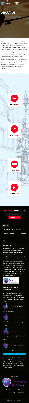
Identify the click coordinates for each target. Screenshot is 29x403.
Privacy (23, 389)
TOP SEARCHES (22, 237)
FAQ (19, 389)
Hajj (4, 241)
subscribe (13, 218)
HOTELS (5, 237)
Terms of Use (11, 392)
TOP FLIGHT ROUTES (8, 233)
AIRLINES (23, 233)
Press (14, 389)
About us (5, 225)
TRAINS (12, 237)
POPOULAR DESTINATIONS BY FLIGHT (13, 229)
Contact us (21, 392)
